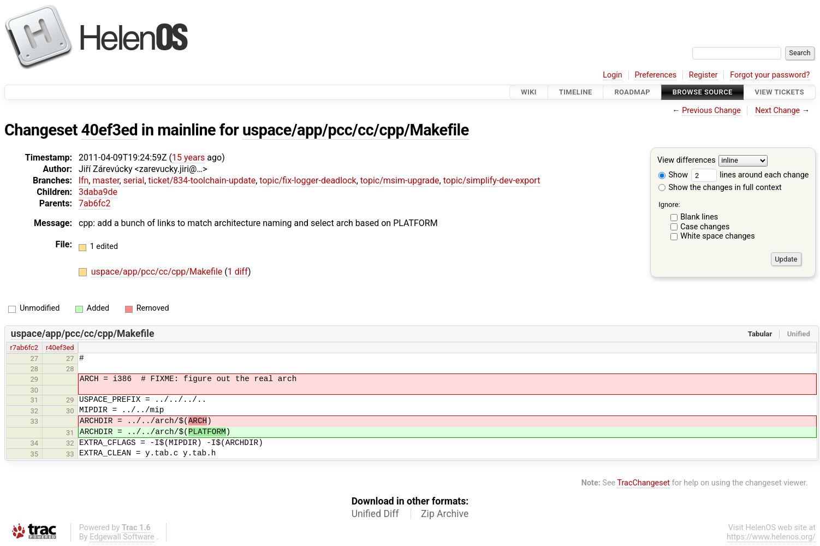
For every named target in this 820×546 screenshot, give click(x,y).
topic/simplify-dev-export (491, 180)
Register (703, 75)
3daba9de (98, 192)
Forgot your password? (770, 75)
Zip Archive (444, 513)
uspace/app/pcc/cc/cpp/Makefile (355, 130)
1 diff (238, 271)
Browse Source (703, 92)
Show (673, 175)
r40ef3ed (60, 347)
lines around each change (750, 175)
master (105, 180)
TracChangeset (643, 483)
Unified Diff (375, 513)
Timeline (575, 92)
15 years (188, 157)
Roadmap (632, 92)
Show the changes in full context (720, 187)
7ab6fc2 (94, 203)
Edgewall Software (122, 537)
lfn (83, 180)
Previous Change (711, 110)
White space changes (717, 236)
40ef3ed (109, 130)
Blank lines (699, 217)
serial (134, 180)
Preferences (655, 75)
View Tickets (779, 92)
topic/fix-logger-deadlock (307, 180)
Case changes (704, 227)
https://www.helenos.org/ (771, 537)
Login (612, 75)
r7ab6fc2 (24, 347)
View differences (686, 160)
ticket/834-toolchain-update (202, 180)
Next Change (777, 110)
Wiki (529, 92)
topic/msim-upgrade (399, 180)
